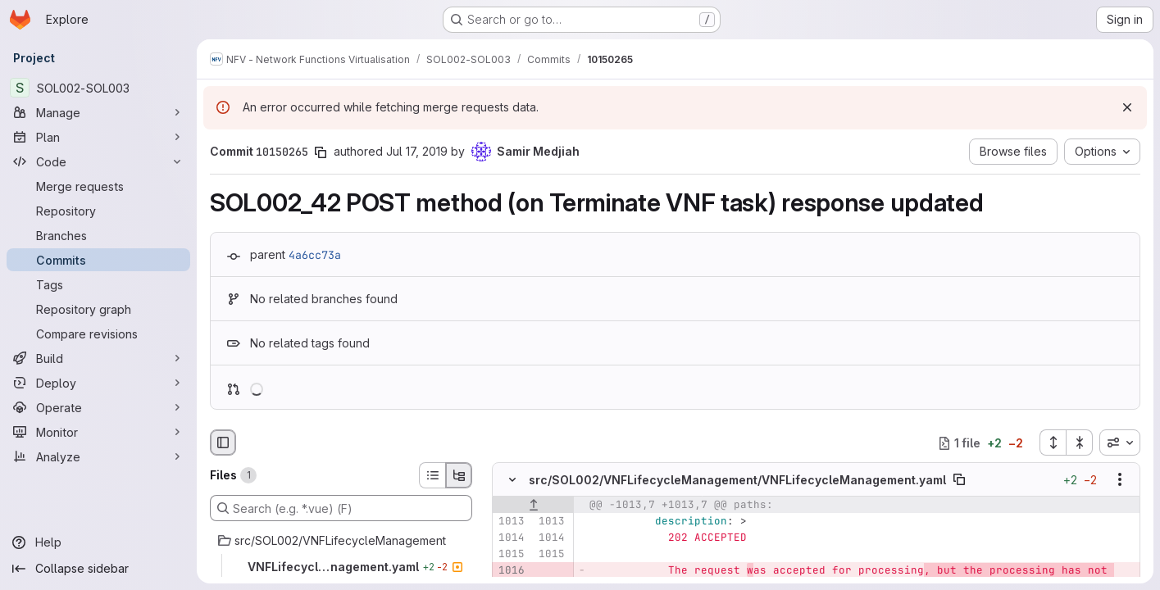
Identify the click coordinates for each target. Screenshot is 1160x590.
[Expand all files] (1052, 442)
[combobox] (1119, 442)
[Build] (98, 358)
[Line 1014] (511, 538)
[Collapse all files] (1080, 442)
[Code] (98, 161)
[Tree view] (459, 475)
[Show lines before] (533, 505)
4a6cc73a (315, 254)
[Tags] (98, 284)
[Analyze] (98, 456)
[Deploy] (98, 382)
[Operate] (98, 407)
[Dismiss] (1127, 107)
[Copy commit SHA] (320, 152)
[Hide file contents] (512, 480)
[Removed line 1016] (511, 571)
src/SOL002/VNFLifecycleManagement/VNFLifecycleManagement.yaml (737, 480)
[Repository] (98, 210)
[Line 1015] (511, 555)
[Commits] (98, 259)
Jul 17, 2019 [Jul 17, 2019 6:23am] (417, 151)
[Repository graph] (98, 308)
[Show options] (1120, 480)
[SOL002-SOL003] (98, 87)
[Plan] (98, 136)
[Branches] (98, 235)
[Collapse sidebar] (98, 568)
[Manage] (98, 112)
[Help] (98, 542)
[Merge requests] (98, 186)
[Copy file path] (959, 480)
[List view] (432, 475)
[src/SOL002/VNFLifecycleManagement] (341, 541)
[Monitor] (98, 431)
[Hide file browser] (223, 442)
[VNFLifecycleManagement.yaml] (341, 567)
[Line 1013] (511, 522)
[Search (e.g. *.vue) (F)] (341, 508)
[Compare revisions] (98, 333)
